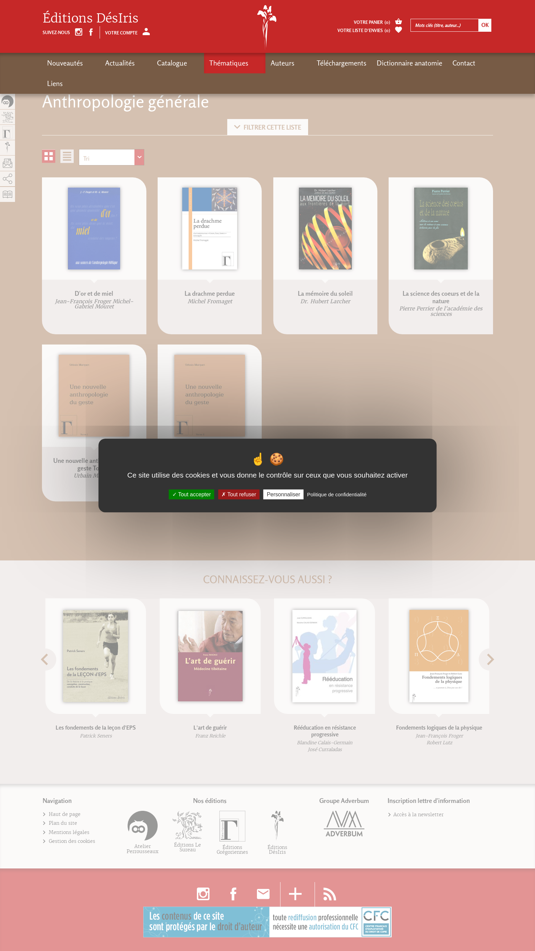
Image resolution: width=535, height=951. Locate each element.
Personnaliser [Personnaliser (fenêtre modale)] (283, 494)
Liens (434, 63)
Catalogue (148, 63)
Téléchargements (282, 63)
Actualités (108, 63)
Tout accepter (191, 494)
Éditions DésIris (91, 18)
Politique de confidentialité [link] (336, 494)
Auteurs (235, 63)
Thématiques (193, 63)
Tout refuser (238, 494)
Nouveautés (65, 63)
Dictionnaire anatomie (349, 63)
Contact (404, 63)
